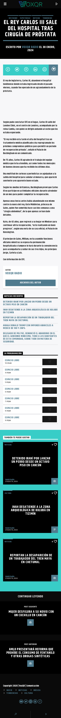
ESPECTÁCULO (25, 18)
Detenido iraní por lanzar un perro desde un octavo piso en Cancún (27, 303)
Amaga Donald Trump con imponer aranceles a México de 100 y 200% (28, 327)
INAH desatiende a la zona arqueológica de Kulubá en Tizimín (30, 311)
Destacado (13, 18)
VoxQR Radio (30, 47)
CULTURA (28, 693)
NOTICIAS (36, 18)
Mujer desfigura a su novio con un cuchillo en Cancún (31, 613)
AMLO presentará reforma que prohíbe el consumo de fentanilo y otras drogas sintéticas (30, 653)
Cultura (8, 493)
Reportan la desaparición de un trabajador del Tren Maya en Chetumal (28, 319)
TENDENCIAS (47, 18)
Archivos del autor (30, 283)
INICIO (9, 690)
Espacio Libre (12, 360)
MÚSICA (36, 690)
